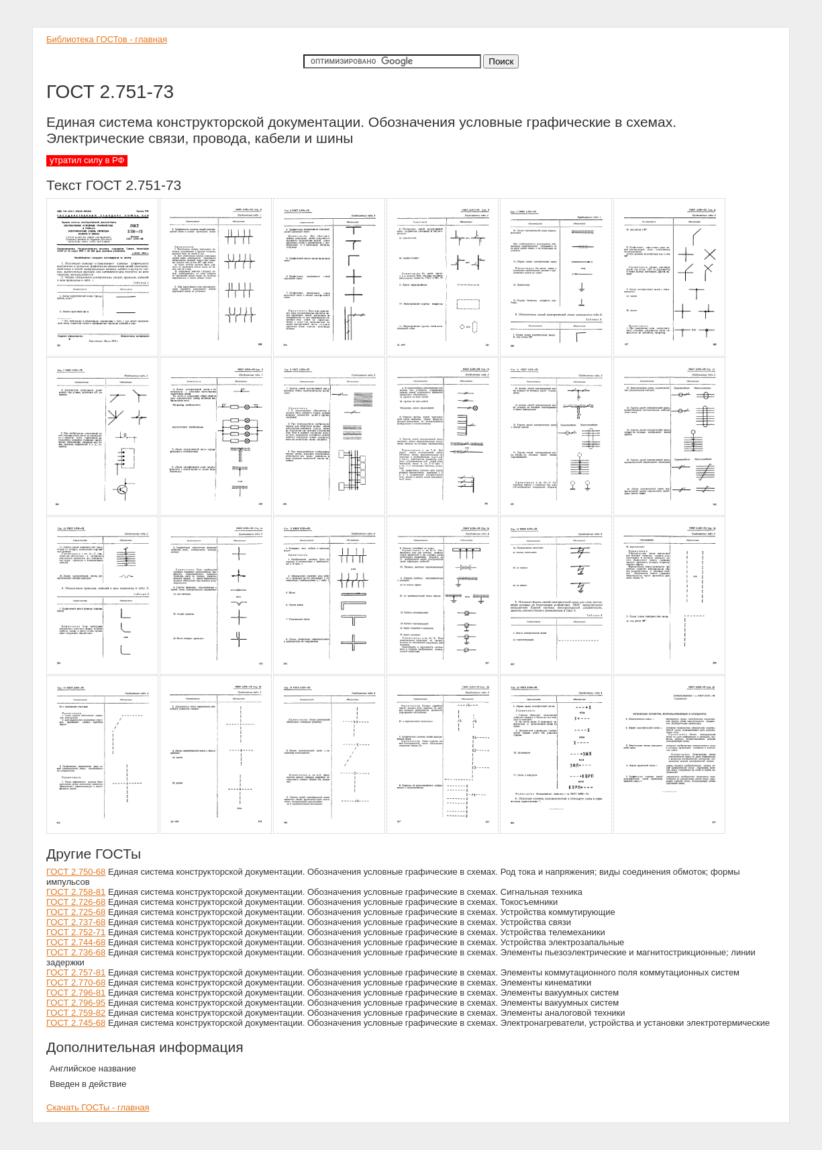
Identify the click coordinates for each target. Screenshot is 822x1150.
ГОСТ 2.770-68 (75, 982)
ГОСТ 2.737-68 (75, 922)
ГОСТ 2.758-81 (75, 892)
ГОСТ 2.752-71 (75, 932)
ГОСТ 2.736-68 (75, 952)
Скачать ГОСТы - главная (98, 1107)
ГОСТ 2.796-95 (75, 1003)
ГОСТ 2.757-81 (75, 972)
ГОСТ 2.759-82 (75, 1013)
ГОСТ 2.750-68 (75, 872)
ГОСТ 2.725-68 (75, 912)
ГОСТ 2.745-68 (75, 1023)
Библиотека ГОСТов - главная (106, 39)
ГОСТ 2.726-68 (75, 902)
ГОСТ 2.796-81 (75, 993)
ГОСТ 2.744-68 (75, 942)
